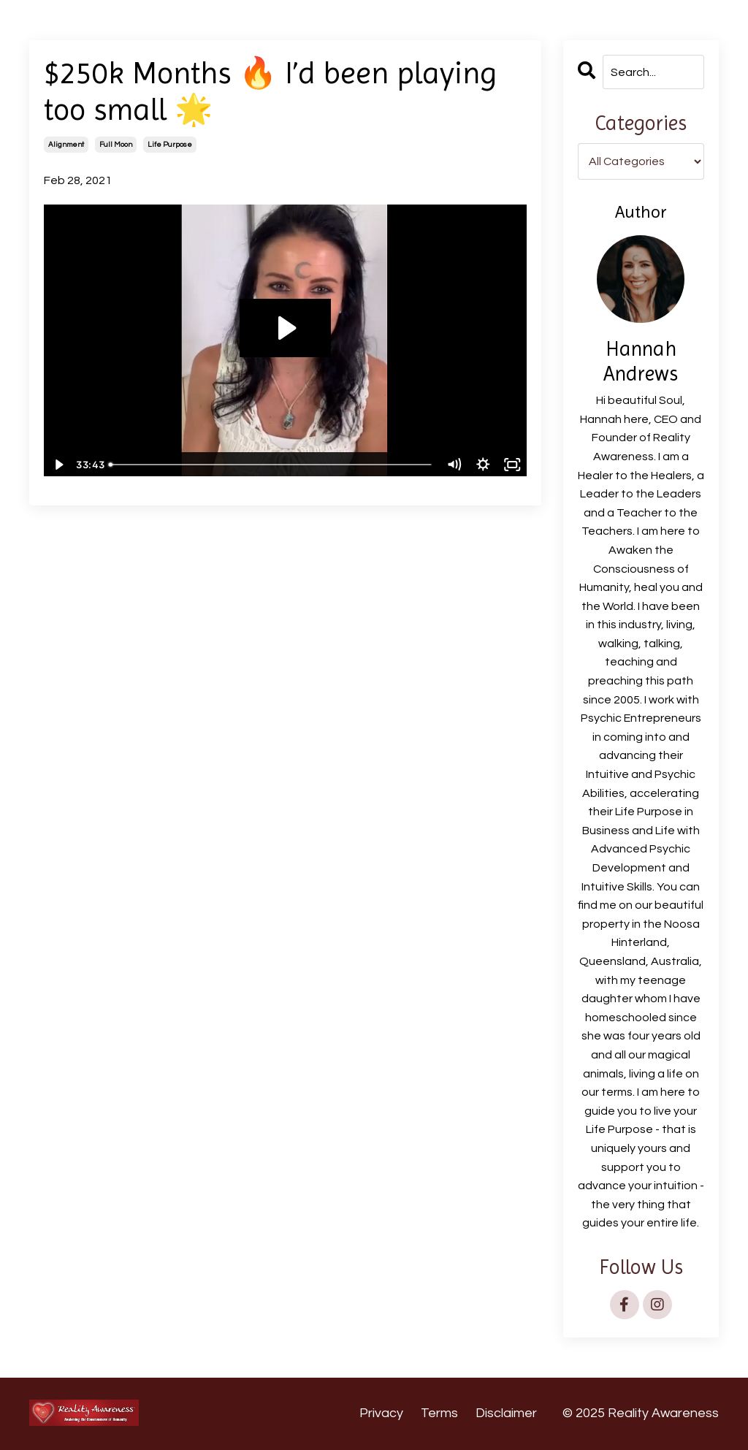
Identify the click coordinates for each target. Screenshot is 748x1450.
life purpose (170, 144)
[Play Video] (57, 464)
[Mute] (454, 464)
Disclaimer (506, 1413)
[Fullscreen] (512, 464)
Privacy (381, 1413)
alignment (66, 144)
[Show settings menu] (483, 464)
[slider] (271, 464)
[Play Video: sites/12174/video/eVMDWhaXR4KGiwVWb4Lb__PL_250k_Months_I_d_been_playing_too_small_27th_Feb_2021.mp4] (285, 328)
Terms (439, 1413)
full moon (115, 144)
